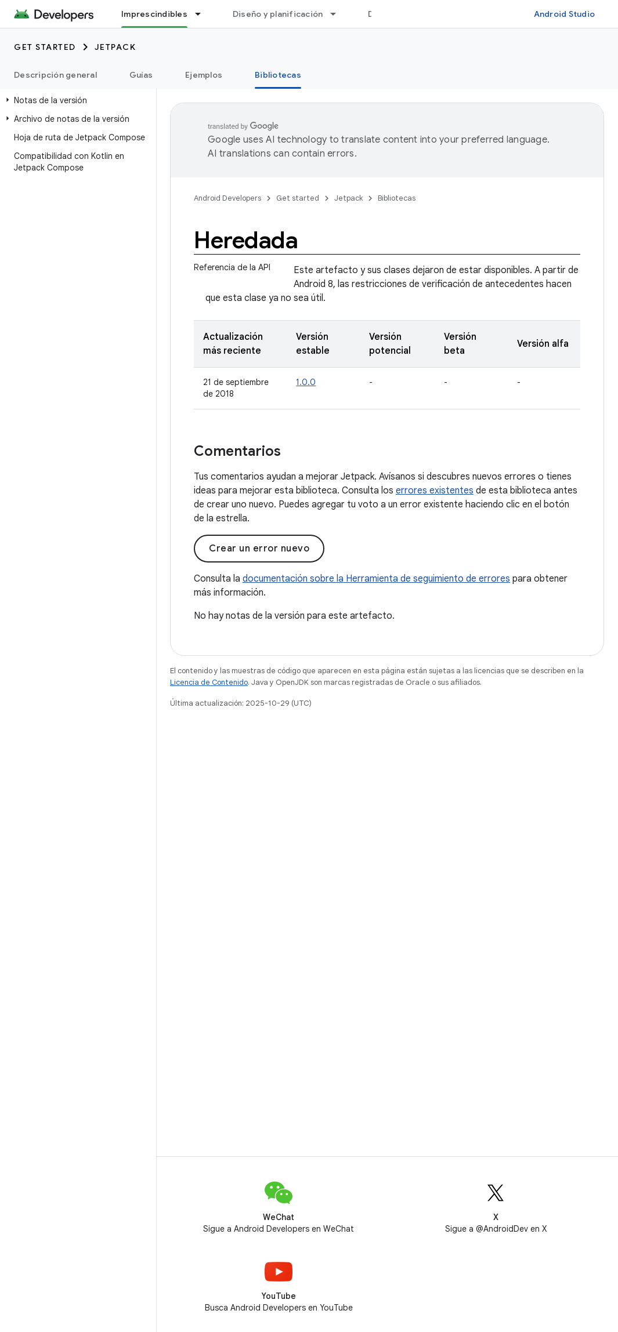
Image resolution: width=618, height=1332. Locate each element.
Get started (45, 47)
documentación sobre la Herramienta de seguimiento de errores (376, 579)
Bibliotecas (396, 198)
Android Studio (564, 14)
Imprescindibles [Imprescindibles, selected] (154, 14)
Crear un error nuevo (259, 548)
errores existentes (435, 490)
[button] (75, 100)
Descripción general (55, 75)
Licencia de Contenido (209, 682)
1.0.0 (306, 382)
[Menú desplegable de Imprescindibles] (203, 14)
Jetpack (115, 47)
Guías (141, 75)
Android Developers (227, 198)
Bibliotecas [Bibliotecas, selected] (278, 75)
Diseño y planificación (278, 14)
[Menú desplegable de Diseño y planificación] (338, 14)
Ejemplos (203, 75)
